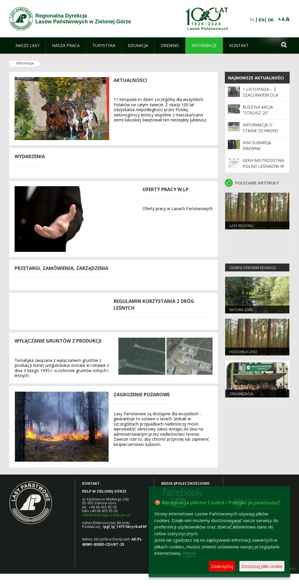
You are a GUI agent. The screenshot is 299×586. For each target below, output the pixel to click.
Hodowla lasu (243, 351)
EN (261, 20)
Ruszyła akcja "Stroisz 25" (258, 110)
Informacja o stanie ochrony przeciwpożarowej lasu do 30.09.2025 (263, 133)
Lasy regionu (242, 225)
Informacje (25, 63)
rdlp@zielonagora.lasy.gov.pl (106, 514)
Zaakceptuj (222, 566)
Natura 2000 (241, 309)
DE (271, 20)
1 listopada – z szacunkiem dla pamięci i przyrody (263, 95)
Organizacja (241, 393)
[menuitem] (27, 45)
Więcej (189, 553)
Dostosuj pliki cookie (261, 566)
